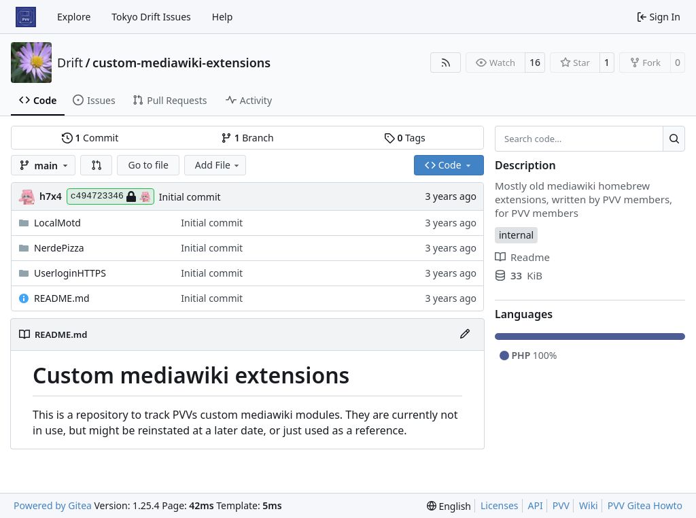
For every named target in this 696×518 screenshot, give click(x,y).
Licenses (500, 505)
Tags (404, 137)
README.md (62, 298)
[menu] (449, 506)
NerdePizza (59, 247)
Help (222, 16)
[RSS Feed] (446, 62)
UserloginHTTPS (70, 272)
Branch (247, 137)
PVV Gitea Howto (645, 505)
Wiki (588, 505)
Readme (522, 257)
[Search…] (674, 139)
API (535, 505)
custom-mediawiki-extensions (181, 62)
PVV (561, 505)
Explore (73, 16)
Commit (90, 137)
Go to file (148, 164)
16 (534, 62)
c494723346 (110, 196)
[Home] (26, 17)
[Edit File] (465, 334)
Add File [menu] (218, 164)
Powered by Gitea (53, 505)
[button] (96, 165)
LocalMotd (57, 222)
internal (516, 234)
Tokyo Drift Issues (151, 16)
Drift (70, 62)
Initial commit (190, 196)
